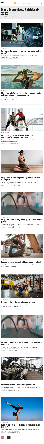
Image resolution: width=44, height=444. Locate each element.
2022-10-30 (3, 101)
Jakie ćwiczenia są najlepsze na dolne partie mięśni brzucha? (20, 425)
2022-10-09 (3, 390)
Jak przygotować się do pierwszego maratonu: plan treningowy (20, 178)
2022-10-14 (3, 350)
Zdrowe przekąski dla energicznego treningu (18, 302)
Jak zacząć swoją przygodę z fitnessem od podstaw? (21, 261)
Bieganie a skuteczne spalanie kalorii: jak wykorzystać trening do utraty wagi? (17, 136)
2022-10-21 (3, 308)
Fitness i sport (5, 48)
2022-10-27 (3, 185)
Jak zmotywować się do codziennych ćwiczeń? (18, 384)
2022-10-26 (3, 227)
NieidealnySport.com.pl (15, 101)
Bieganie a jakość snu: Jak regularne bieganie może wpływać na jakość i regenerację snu (21, 94)
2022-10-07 (3, 432)
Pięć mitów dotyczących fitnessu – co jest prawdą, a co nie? (21, 51)
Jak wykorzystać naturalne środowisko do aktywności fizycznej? (21, 343)
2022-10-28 (3, 143)
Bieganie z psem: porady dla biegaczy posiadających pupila (21, 220)
